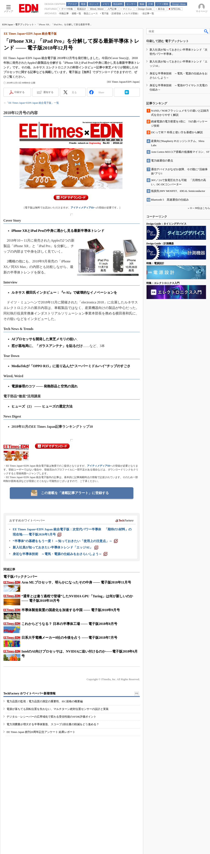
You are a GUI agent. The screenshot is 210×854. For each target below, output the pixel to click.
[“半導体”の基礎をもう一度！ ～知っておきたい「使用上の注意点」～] (65, 541)
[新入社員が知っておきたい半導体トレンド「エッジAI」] (55, 547)
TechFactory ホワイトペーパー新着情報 (29, 693)
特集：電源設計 (155, 263)
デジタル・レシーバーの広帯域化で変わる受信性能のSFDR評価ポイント (51, 716)
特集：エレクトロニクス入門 (162, 283)
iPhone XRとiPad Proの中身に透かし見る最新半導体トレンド (57, 230)
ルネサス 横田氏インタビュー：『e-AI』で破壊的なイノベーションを (64, 292)
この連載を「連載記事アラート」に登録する (75, 493)
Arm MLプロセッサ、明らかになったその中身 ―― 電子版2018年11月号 (76, 582)
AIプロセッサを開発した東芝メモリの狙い (43, 339)
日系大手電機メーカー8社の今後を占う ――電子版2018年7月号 (69, 637)
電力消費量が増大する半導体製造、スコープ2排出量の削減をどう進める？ (53, 724)
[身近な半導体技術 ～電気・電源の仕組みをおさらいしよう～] (60, 554)
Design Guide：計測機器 (160, 243)
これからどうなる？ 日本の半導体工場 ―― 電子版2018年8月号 (69, 624)
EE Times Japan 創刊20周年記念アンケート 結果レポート (41, 732)
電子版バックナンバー (20, 576)
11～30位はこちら (200, 208)
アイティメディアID (82, 207)
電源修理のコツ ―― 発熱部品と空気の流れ (44, 386)
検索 (206, 31)
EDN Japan (7, 24)
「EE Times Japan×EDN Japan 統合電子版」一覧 (32, 102)
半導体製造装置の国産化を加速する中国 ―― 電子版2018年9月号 (70, 610)
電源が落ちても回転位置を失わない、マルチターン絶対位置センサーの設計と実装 (58, 709)
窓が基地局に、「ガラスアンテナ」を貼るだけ (47, 346)
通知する (48, 92)
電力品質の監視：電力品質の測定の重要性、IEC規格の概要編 (45, 701)
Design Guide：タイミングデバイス (166, 223)
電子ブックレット (24, 24)
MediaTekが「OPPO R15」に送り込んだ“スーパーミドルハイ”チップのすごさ (70, 366)
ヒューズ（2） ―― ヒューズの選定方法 (42, 406)
